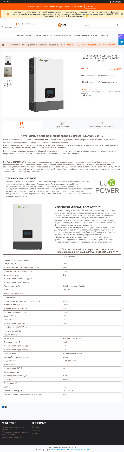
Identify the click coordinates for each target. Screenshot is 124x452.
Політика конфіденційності (79, 450)
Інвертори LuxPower (57, 45)
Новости (104, 35)
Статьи (94, 35)
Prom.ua (74, 447)
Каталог (29, 35)
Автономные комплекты (12, 437)
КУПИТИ (90, 6)
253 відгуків (116, 2)
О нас (38, 35)
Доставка (36, 430)
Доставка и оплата (62, 35)
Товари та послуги (13, 45)
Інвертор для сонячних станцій (34, 45)
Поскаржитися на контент (60, 450)
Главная (20, 35)
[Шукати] (118, 25)
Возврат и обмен (81, 35)
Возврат (35, 433)
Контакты (47, 35)
